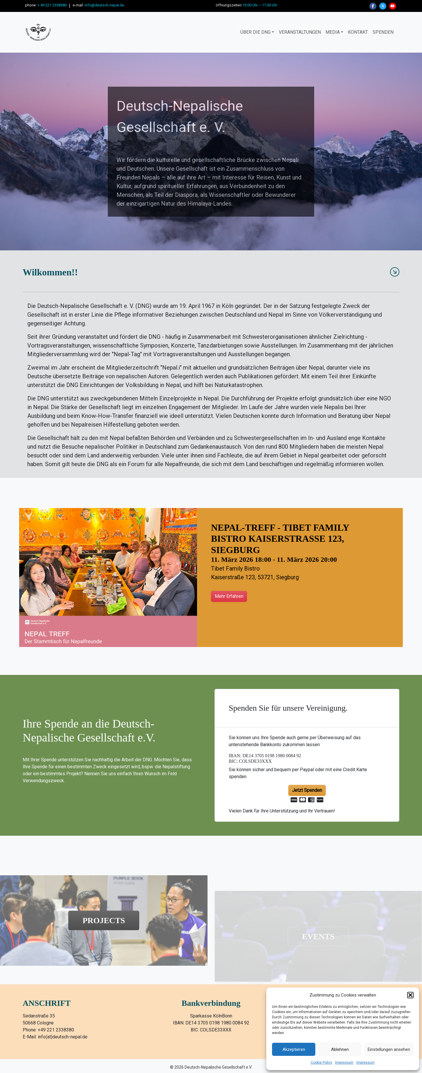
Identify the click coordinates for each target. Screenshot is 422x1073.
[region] (211, 152)
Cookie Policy (321, 1062)
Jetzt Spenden (307, 790)
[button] (410, 995)
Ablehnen (340, 1049)
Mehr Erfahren (229, 596)
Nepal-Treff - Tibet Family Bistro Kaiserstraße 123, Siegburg (280, 538)
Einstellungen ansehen (389, 1049)
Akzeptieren (293, 1049)
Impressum (344, 1062)
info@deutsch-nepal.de (104, 5)
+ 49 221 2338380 (52, 5)
